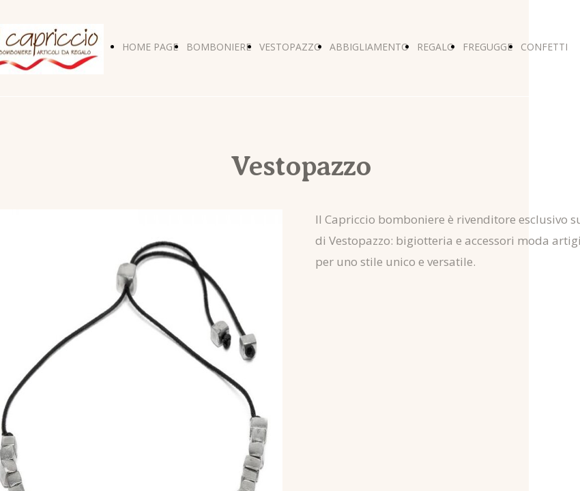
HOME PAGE (150, 46)
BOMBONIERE (218, 46)
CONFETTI (544, 46)
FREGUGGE (487, 46)
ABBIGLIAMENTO (369, 46)
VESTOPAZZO (290, 46)
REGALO (435, 46)
